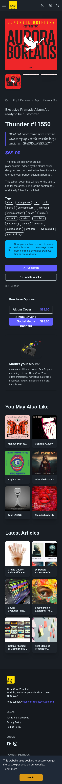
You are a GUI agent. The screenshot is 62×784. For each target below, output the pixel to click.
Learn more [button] (10, 769)
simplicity (39, 218)
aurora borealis (25, 207)
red (36, 202)
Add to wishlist (31, 277)
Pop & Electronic (21, 100)
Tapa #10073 (14, 515)
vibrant (25, 223)
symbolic (30, 229)
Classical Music (51, 100)
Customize (31, 268)
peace (31, 213)
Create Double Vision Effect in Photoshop (16, 572)
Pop (37, 100)
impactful (12, 223)
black (10, 207)
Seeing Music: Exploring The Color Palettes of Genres (44, 612)
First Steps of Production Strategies (42, 649)
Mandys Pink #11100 (19, 443)
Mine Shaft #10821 (45, 479)
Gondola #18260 (44, 443)
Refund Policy (14, 727)
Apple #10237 (15, 479)
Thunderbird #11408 (46, 515)
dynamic (11, 218)
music (43, 213)
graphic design (14, 234)
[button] (5, 5)
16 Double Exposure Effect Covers (44, 572)
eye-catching (47, 229)
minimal (43, 207)
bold (46, 202)
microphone (24, 202)
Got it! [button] (30, 777)
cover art (38, 223)
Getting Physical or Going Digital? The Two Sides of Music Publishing (17, 650)
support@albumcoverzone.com (38, 701)
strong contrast (15, 213)
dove (9, 202)
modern (25, 218)
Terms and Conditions (18, 717)
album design (14, 229)
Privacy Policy (14, 722)
